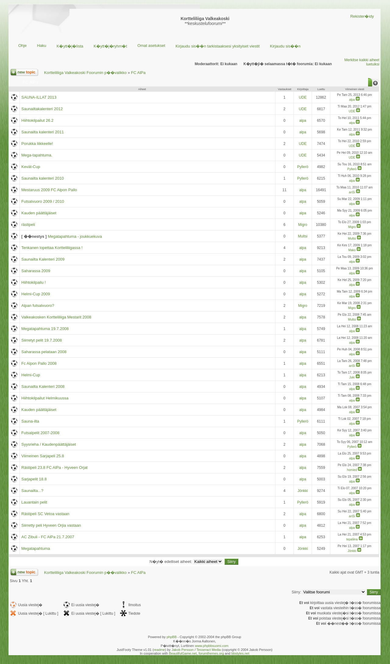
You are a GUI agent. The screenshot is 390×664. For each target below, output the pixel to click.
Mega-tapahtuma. (36, 155)
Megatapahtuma (35, 548)
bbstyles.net (240, 653)
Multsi (302, 236)
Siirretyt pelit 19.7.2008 (41, 340)
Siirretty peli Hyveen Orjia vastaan (51, 525)
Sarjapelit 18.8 (34, 479)
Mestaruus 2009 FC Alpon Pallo (49, 190)
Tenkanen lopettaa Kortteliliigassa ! (52, 247)
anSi (352, 192)
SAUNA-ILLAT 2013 (38, 97)
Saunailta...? (32, 490)
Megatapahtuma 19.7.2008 (45, 328)
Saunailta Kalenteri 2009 (43, 259)
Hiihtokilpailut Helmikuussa (45, 398)
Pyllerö (302, 167)
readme (159, 650)
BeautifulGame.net (183, 653)
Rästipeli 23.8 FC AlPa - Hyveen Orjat (54, 467)
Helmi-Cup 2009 (35, 294)
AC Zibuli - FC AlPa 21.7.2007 (47, 537)
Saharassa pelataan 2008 (43, 352)
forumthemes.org (211, 653)
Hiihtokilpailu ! (33, 282)
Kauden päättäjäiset (38, 213)
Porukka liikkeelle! (37, 143)
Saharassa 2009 (35, 271)
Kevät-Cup (30, 166)
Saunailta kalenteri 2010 (42, 178)
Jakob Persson (183, 650)
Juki (352, 377)
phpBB (172, 637)
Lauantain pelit (34, 502)
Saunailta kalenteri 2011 (42, 132)
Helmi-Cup (30, 375)
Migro (302, 225)
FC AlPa (138, 72)
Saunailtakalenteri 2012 (42, 109)
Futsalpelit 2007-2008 (40, 432)
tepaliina (351, 539)
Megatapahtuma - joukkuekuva (75, 236)
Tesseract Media (209, 650)
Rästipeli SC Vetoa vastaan (45, 513)
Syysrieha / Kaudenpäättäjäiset (48, 444)
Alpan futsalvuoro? (37, 305)
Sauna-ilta (30, 421)
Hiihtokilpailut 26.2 (37, 120)
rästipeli (28, 224)
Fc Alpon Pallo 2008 (39, 363)
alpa (352, 99)
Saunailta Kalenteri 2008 (43, 386)
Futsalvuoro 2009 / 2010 (42, 201)
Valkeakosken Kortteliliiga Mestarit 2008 (56, 317)
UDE (303, 97)
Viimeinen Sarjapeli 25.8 (42, 456)
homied (352, 470)
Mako (352, 250)
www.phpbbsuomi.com (212, 646)
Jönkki (302, 491)
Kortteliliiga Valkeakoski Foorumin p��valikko (85, 72)
